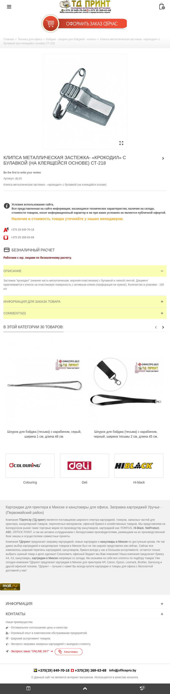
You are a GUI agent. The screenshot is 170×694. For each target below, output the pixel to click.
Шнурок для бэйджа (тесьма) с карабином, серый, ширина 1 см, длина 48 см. (44, 434)
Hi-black (139, 482)
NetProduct (152, 528)
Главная (8, 39)
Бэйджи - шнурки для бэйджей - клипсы (71, 39)
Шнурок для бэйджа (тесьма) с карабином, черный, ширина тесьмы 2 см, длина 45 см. (126, 434)
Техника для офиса (30, 39)
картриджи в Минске (45, 558)
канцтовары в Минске (114, 541)
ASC (8, 532)
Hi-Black (139, 528)
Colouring (31, 482)
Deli (85, 482)
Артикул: (8, 178)
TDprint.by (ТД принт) (32, 519)
